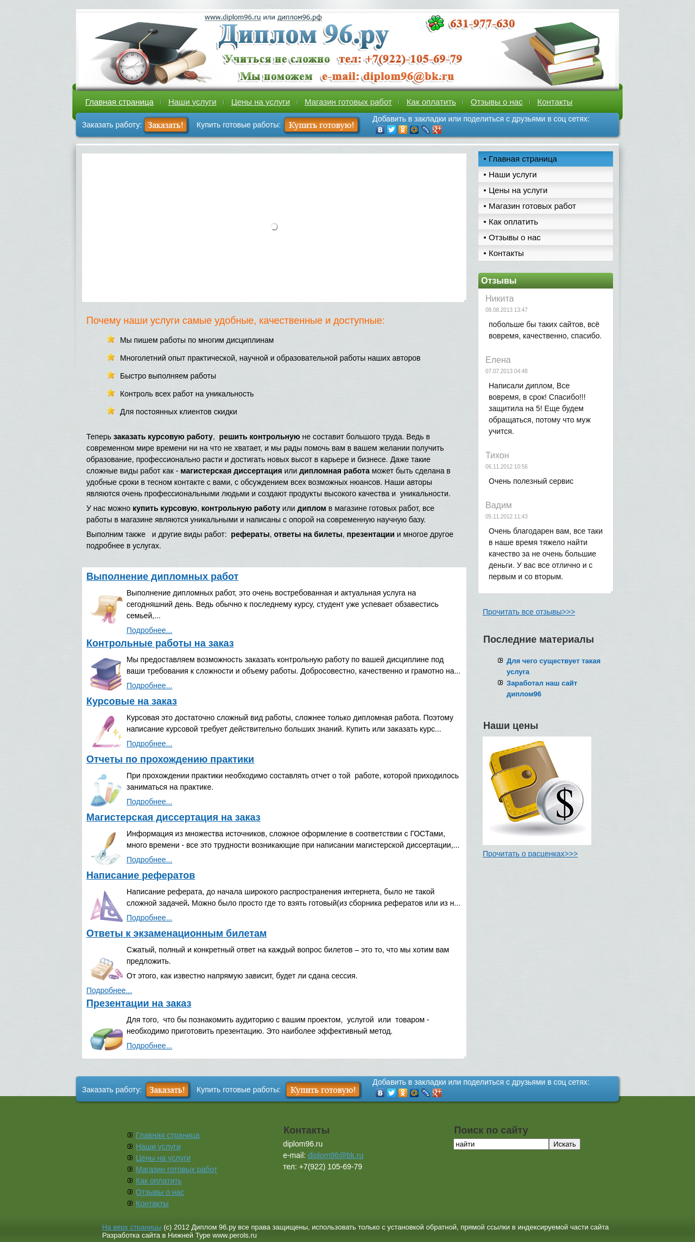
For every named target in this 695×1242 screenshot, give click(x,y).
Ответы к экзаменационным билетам (176, 933)
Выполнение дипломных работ (162, 576)
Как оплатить (431, 101)
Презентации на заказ (138, 1003)
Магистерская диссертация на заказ (173, 817)
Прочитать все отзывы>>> (529, 611)
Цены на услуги (260, 101)
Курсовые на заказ (131, 701)
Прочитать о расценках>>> (530, 853)
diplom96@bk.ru (335, 1155)
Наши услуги (192, 101)
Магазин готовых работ (348, 101)
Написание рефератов (140, 875)
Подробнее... (149, 630)
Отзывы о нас (497, 101)
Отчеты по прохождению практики (170, 759)
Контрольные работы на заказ (160, 643)
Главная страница (119, 101)
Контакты (555, 101)
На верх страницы (132, 1227)
